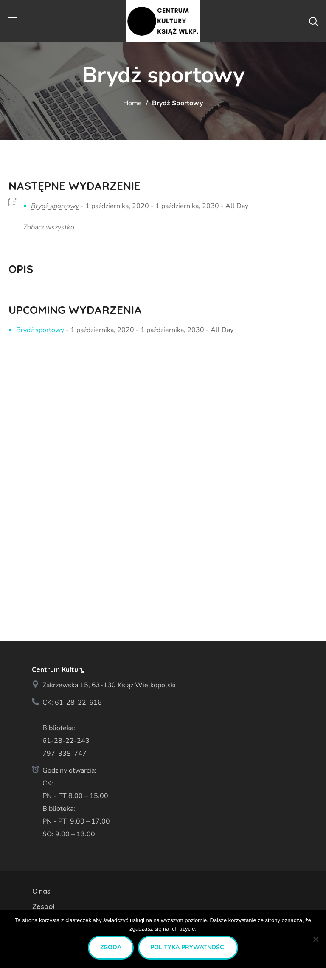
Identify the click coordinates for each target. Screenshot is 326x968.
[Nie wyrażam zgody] (315, 939)
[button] (313, 21)
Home (132, 103)
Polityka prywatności (188, 947)
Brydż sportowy (55, 206)
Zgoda (110, 947)
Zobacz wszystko (48, 227)
